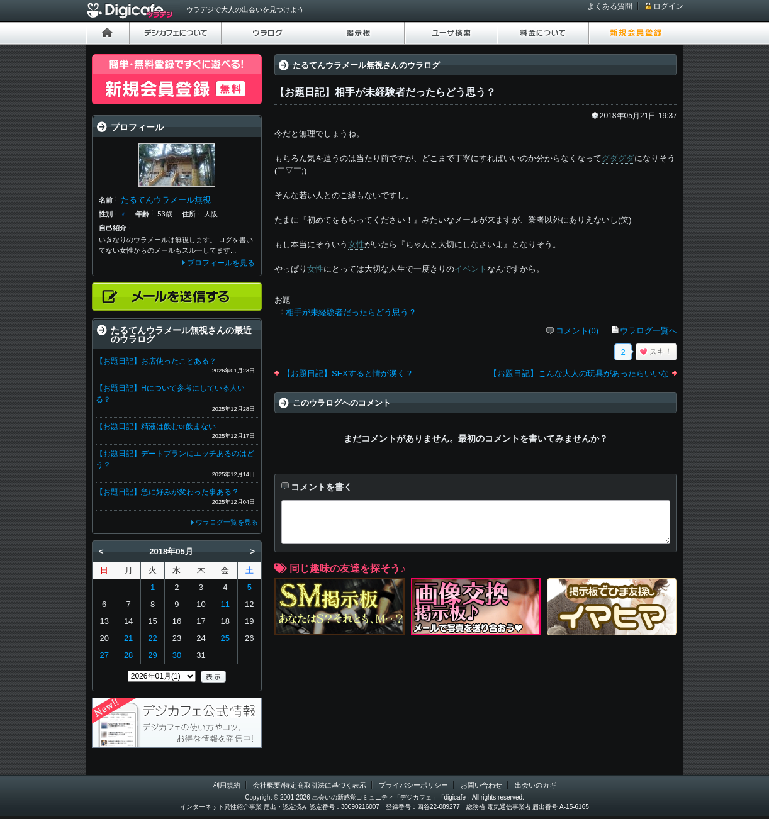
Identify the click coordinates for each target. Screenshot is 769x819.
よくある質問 (609, 6)
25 (225, 638)
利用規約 (226, 785)
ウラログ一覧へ (648, 330)
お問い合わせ (481, 785)
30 (176, 655)
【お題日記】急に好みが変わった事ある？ (167, 492)
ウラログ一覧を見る (227, 522)
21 (128, 638)
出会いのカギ (535, 785)
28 (128, 655)
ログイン (668, 6)
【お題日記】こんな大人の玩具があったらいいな (579, 373)
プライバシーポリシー (413, 785)
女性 (356, 244)
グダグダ (618, 158)
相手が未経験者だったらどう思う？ (351, 312)
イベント (470, 269)
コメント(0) (577, 330)
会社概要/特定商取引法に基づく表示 (309, 785)
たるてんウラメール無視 (166, 199)
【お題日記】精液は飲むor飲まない (156, 426)
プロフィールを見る (221, 263)
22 (152, 638)
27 (103, 655)
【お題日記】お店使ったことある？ (156, 361)
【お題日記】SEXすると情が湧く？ (348, 373)
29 (152, 655)
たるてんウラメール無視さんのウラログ (366, 65)
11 (225, 604)
